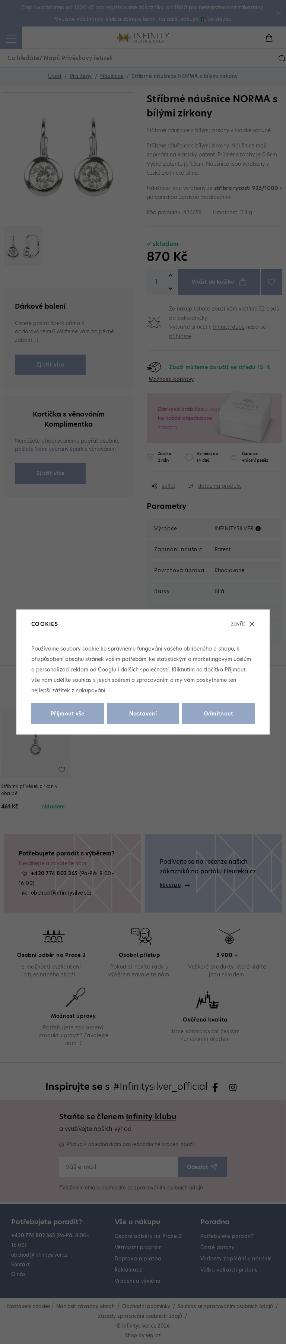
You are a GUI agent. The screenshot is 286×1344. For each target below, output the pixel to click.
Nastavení (143, 713)
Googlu (107, 669)
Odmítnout (218, 713)
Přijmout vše (68, 713)
